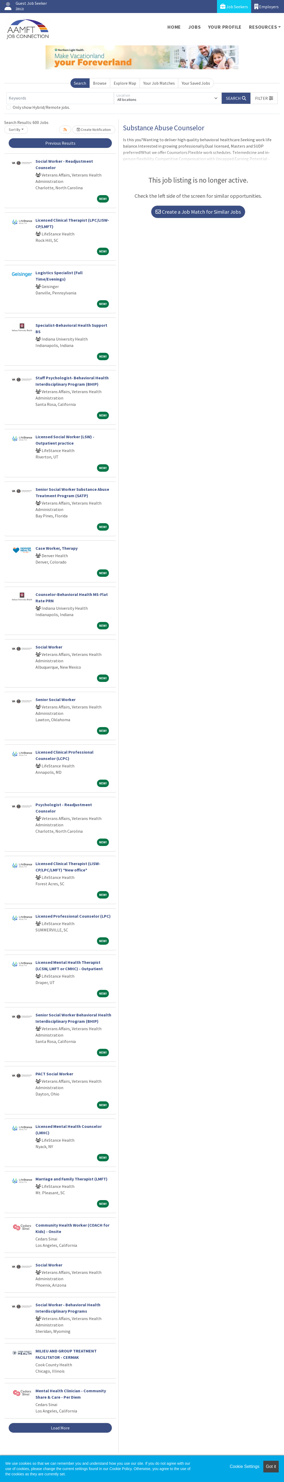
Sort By (14, 129)
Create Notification (94, 129)
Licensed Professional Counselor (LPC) (73, 916)
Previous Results (60, 143)
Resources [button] (263, 27)
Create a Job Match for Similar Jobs (198, 211)
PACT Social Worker (54, 1073)
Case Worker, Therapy (57, 548)
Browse (99, 83)
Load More (60, 1428)
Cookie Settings (244, 1466)
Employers (266, 6)
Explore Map (125, 83)
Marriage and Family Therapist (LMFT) (72, 1179)
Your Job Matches (159, 83)
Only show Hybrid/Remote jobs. (41, 107)
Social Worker (49, 647)
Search (80, 83)
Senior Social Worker (56, 699)
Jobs (194, 27)
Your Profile (225, 27)
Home (174, 27)
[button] (264, 98)
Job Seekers (234, 6)
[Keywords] (60, 98)
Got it (271, 1466)
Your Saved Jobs (196, 83)
